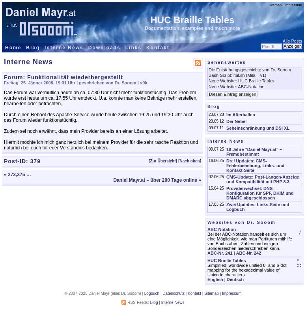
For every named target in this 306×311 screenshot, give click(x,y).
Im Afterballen (240, 114)
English (215, 279)
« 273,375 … (17, 174)
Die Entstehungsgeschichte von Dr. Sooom (255, 70)
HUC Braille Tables (193, 20)
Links (133, 47)
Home (13, 47)
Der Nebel (236, 121)
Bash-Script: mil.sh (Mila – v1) (255, 75)
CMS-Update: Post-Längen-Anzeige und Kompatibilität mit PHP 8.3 (262, 179)
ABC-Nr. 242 (248, 253)
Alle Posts (292, 41)
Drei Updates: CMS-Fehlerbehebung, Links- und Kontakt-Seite (255, 165)
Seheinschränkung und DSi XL (257, 128)
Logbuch (151, 293)
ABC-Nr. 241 (220, 253)
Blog (33, 47)
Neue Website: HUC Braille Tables (255, 81)
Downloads (104, 47)
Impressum (293, 5)
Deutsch (235, 279)
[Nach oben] (189, 161)
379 (35, 161)
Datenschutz (173, 293)
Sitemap (275, 5)
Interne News (64, 47)
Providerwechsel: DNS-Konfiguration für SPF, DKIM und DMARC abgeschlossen (259, 193)
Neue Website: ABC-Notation (255, 87)
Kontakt (158, 47)
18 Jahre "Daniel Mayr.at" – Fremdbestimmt (254, 151)
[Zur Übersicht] (163, 161)
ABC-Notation (221, 229)
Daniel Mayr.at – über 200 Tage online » (157, 180)
